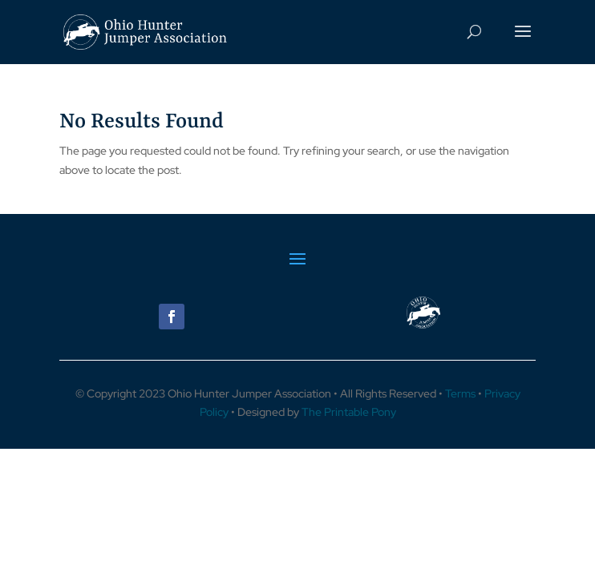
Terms (460, 393)
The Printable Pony (349, 412)
